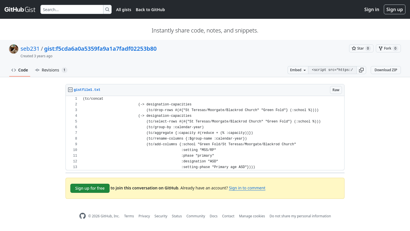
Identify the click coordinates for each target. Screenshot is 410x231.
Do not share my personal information (300, 216)
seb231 (30, 48)
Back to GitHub (150, 9)
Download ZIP (385, 70)
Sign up (394, 9)
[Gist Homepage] (20, 9)
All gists (123, 9)
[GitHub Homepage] (82, 216)
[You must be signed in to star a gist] (361, 48)
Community (195, 216)
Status (177, 216)
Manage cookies (252, 216)
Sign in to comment (247, 188)
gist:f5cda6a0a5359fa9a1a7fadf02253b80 (100, 48)
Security (161, 216)
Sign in (371, 9)
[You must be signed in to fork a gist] (388, 48)
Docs (214, 216)
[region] (205, 133)
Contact (228, 216)
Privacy (144, 216)
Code (19, 70)
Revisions (51, 70)
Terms (129, 216)
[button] (361, 70)
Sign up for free (90, 188)
